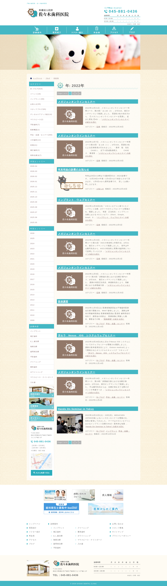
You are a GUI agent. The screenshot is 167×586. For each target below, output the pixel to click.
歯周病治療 (34, 352)
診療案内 (54, 524)
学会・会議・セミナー (115, 324)
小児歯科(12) (35, 140)
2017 (32, 279)
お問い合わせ (117, 524)
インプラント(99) (37, 99)
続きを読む (113, 319)
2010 (32, 315)
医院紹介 (33, 528)
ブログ (32, 544)
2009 (32, 320)
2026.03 (33, 171)
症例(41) (33, 145)
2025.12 (33, 187)
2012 (32, 305)
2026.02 (33, 176)
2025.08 (33, 207)
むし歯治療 (34, 341)
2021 (32, 259)
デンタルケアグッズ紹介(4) (41, 114)
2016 (32, 284)
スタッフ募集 (117, 528)
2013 (32, 300)
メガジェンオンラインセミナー (76, 101)
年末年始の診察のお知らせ (73, 169)
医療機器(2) (35, 130)
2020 (32, 264)
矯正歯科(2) (35, 150)
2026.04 (33, 166)
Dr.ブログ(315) (36, 89)
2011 (32, 310)
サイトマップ (117, 532)
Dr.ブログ (100, 324)
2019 (32, 269)
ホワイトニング (36, 372)
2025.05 (33, 222)
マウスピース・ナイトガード (41, 377)
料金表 (32, 536)
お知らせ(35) (35, 104)
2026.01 (33, 181)
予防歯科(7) (35, 125)
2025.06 (33, 217)
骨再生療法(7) (36, 155)
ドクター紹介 (34, 532)
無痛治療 (33, 346)
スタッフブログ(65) (38, 109)
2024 (32, 243)
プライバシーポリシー (121, 536)
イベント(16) (35, 94)
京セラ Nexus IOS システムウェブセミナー (86, 335)
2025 (32, 238)
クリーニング (35, 362)
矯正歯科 (33, 336)
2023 (32, 249)
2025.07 (33, 212)
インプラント (111, 431)
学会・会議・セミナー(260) (41, 135)
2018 (32, 274)
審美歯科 (33, 367)
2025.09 (33, 202)
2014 (32, 295)
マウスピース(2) (36, 119)
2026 (32, 233)
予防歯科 (33, 357)
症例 (98, 127)
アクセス (33, 540)
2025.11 (33, 192)
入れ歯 (33, 382)
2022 (32, 254)
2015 (32, 289)
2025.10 (33, 197)
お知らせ (100, 189)
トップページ (34, 524)
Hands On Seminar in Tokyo (76, 409)
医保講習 (63, 301)
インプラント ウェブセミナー (76, 199)
